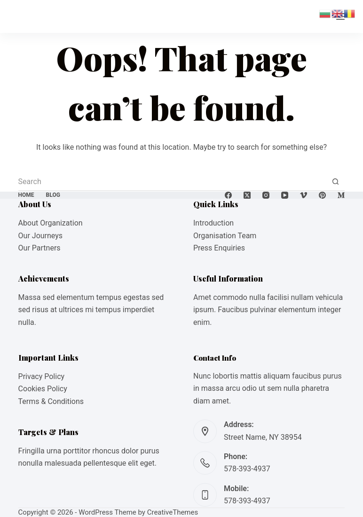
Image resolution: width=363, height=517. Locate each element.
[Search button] (335, 181)
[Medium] (341, 195)
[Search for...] (172, 181)
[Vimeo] (303, 195)
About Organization (50, 222)
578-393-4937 (247, 468)
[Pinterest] (322, 195)
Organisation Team (224, 235)
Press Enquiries (219, 247)
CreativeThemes (172, 512)
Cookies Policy (42, 388)
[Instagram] (265, 195)
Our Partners (39, 247)
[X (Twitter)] (247, 195)
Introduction (213, 222)
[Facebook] (228, 195)
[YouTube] (284, 195)
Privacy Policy (41, 376)
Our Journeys (40, 235)
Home (26, 195)
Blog (53, 195)
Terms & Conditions (51, 401)
